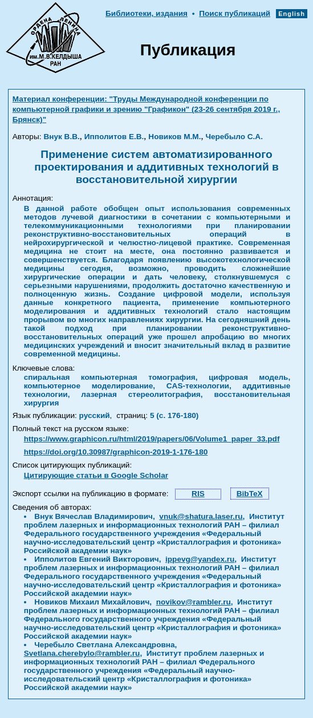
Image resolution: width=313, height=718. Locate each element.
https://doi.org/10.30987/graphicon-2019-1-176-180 (116, 452)
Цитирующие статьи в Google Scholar (96, 475)
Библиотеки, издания (146, 13)
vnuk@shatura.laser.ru (200, 516)
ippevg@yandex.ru (199, 559)
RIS (198, 493)
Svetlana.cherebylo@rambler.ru (82, 653)
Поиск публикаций (234, 13)
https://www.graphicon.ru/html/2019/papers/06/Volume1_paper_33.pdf (152, 439)
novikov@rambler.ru (193, 602)
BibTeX (250, 493)
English (291, 13)
